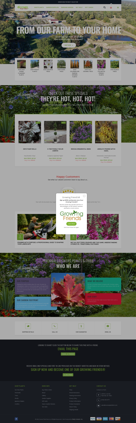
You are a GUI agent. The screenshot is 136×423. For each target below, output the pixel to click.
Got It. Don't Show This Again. (71, 227)
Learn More (71, 223)
